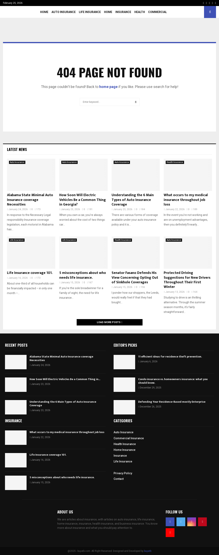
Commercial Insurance (129, 438)
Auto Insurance (64, 12)
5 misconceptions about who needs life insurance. (82, 275)
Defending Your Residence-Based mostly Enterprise (171, 401)
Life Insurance (90, 12)
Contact (119, 478)
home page (108, 87)
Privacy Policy (123, 473)
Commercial (157, 12)
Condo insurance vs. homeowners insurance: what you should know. (173, 381)
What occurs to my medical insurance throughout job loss (186, 200)
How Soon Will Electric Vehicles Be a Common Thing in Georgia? (82, 200)
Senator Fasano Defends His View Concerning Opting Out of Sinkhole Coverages (135, 277)
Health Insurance (175, 162)
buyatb (147, 551)
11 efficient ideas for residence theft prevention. (170, 356)
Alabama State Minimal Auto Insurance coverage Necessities (30, 200)
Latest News (17, 149)
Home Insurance (124, 449)
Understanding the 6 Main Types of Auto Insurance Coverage (133, 200)
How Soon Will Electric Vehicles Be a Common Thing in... (65, 379)
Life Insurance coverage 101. (30, 273)
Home (44, 12)
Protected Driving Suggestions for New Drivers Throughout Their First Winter (187, 280)
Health (139, 12)
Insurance (123, 12)
